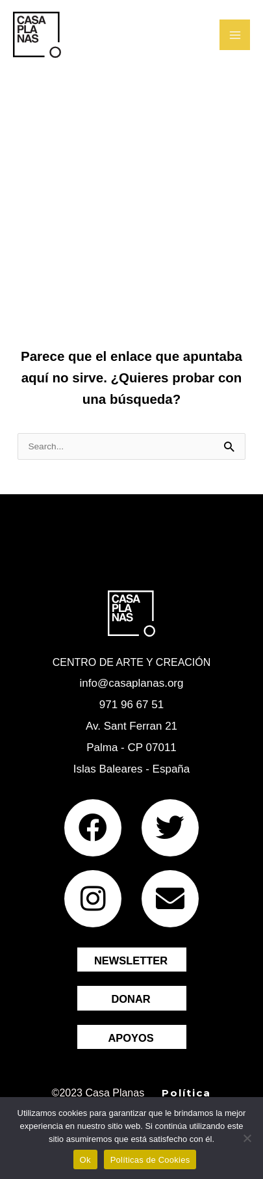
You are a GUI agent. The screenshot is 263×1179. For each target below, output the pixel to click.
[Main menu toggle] (234, 35)
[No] (246, 1138)
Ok (85, 1160)
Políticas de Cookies (150, 1160)
